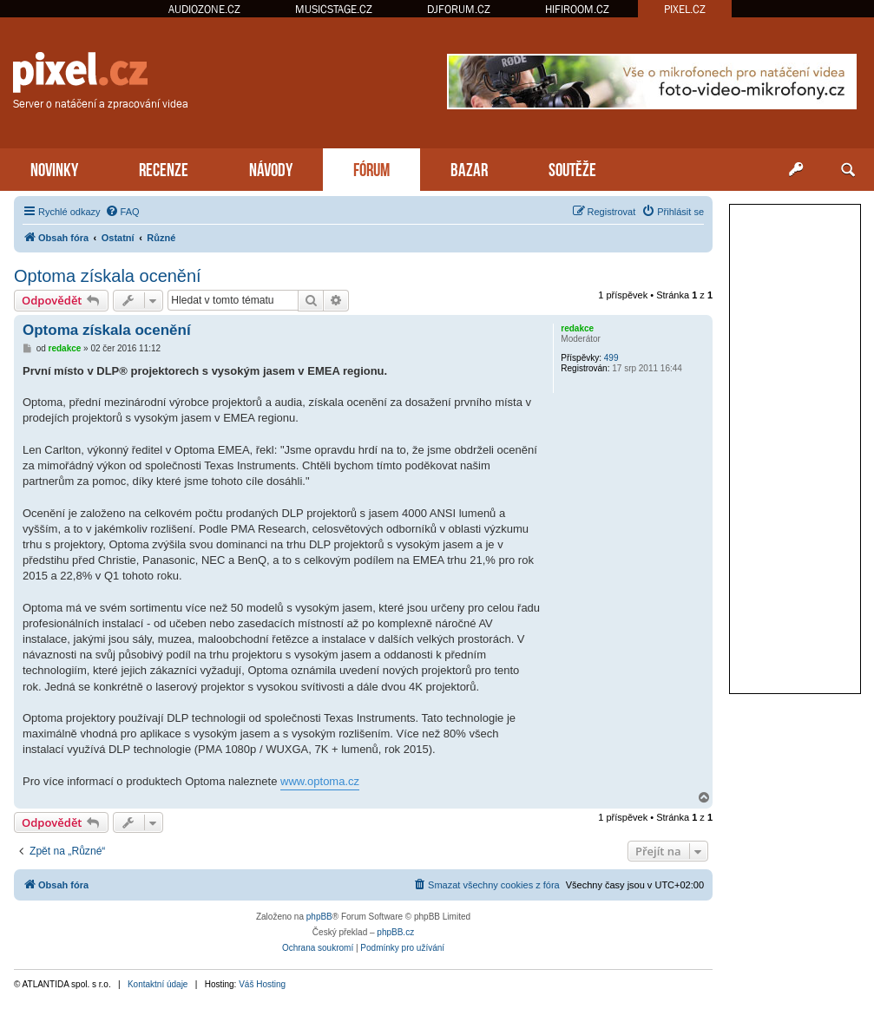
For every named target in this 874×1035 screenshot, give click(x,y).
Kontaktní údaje (158, 984)
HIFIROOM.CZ (577, 9)
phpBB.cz (395, 932)
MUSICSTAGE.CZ (333, 9)
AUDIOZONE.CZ (204, 9)
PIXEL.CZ (685, 9)
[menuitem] (122, 211)
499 (611, 358)
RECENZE (163, 168)
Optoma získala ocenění (107, 275)
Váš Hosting (262, 984)
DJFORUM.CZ (458, 9)
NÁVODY (270, 168)
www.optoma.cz (319, 781)
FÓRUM (371, 168)
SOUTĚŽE (572, 168)
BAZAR (469, 168)
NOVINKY (54, 168)
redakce (577, 328)
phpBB (319, 916)
